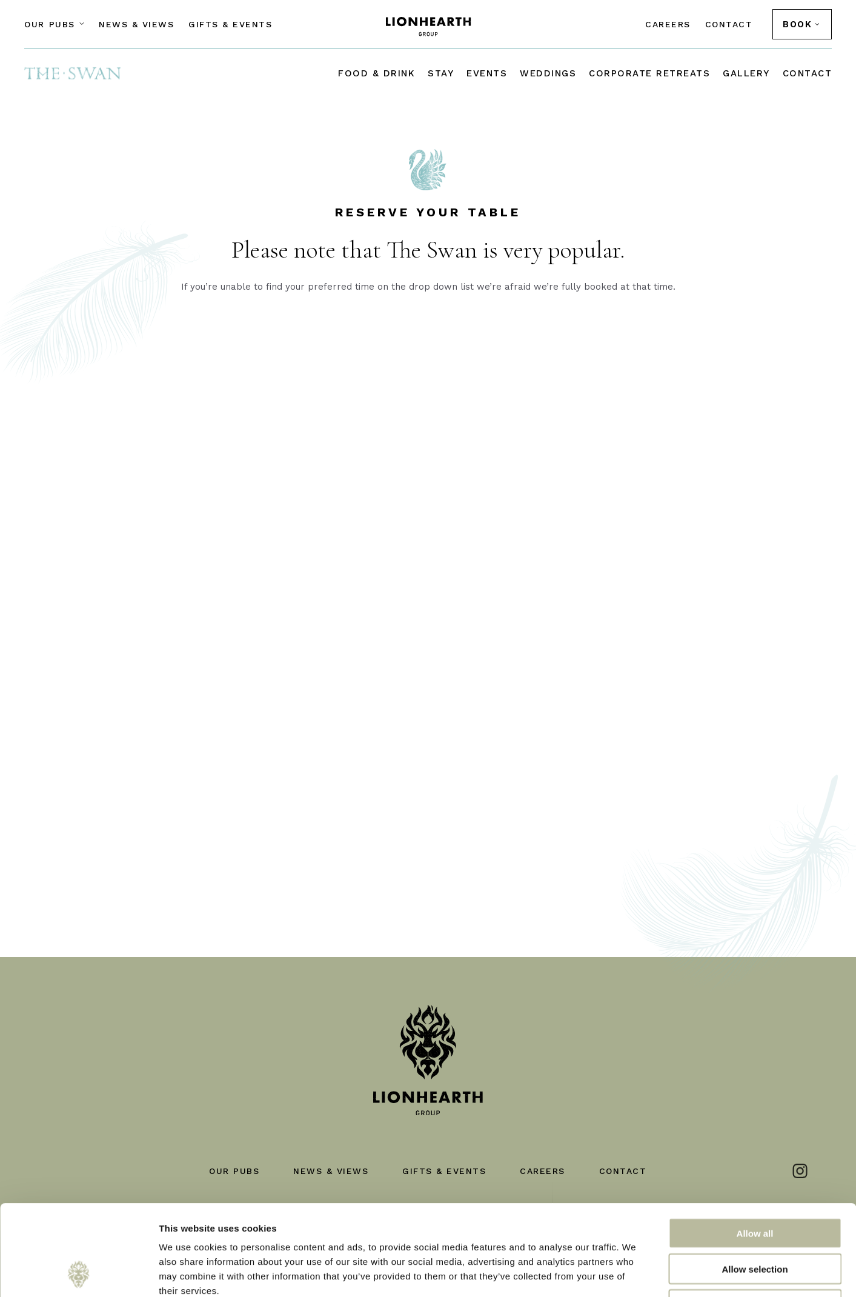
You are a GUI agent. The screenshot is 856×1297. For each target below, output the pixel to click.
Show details (636, 1273)
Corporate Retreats (649, 73)
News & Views (136, 24)
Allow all (755, 1148)
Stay (441, 73)
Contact (729, 24)
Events (486, 73)
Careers (668, 24)
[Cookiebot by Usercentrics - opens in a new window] (78, 1273)
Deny (755, 1220)
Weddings (548, 73)
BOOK (797, 24)
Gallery (746, 73)
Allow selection (755, 1184)
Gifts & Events (230, 24)
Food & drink (376, 73)
